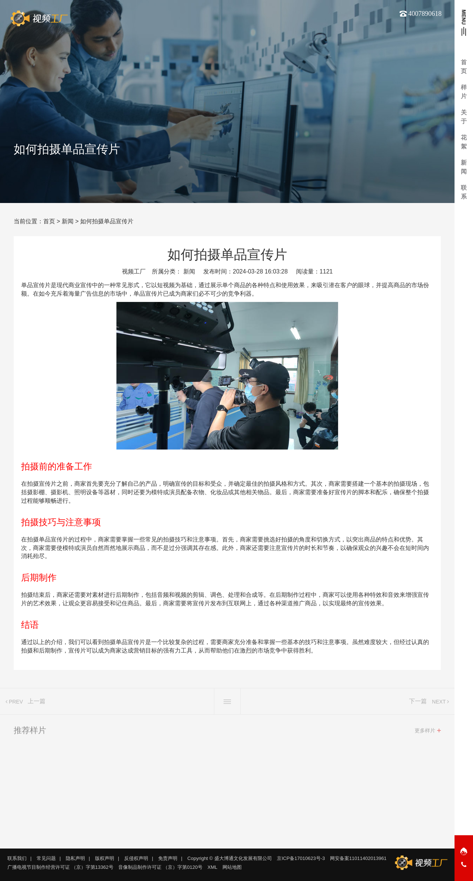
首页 (49, 221)
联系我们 (17, 858)
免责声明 (167, 858)
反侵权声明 (136, 858)
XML (213, 867)
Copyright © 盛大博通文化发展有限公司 (229, 858)
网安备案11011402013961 (358, 858)
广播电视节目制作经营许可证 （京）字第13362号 (60, 867)
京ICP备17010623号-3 (301, 858)
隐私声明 (75, 858)
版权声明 (104, 858)
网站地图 (232, 867)
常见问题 (46, 858)
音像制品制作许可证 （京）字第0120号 (160, 867)
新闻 (68, 221)
